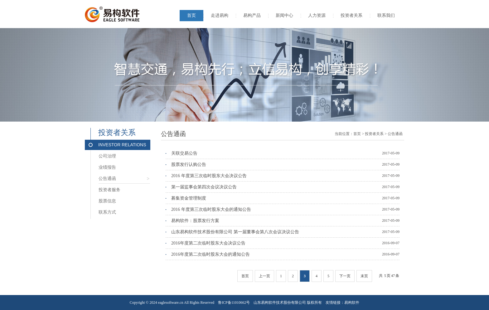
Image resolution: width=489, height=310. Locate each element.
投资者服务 (109, 189)
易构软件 (351, 302)
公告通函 (124, 179)
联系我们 (386, 15)
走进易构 (219, 15)
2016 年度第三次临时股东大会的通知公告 (211, 209)
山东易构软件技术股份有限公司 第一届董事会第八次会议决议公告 (235, 232)
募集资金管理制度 (188, 198)
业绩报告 (107, 167)
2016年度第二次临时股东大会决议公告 (208, 243)
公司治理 (107, 156)
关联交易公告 (184, 153)
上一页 (264, 276)
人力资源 (317, 15)
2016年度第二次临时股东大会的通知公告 (210, 254)
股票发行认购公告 (188, 164)
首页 (191, 15)
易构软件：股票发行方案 (195, 220)
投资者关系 (351, 15)
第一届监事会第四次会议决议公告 (204, 187)
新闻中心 (284, 15)
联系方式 (107, 212)
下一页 (345, 276)
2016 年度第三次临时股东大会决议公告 (209, 175)
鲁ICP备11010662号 (234, 302)
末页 (364, 276)
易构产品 (252, 15)
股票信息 (107, 201)
